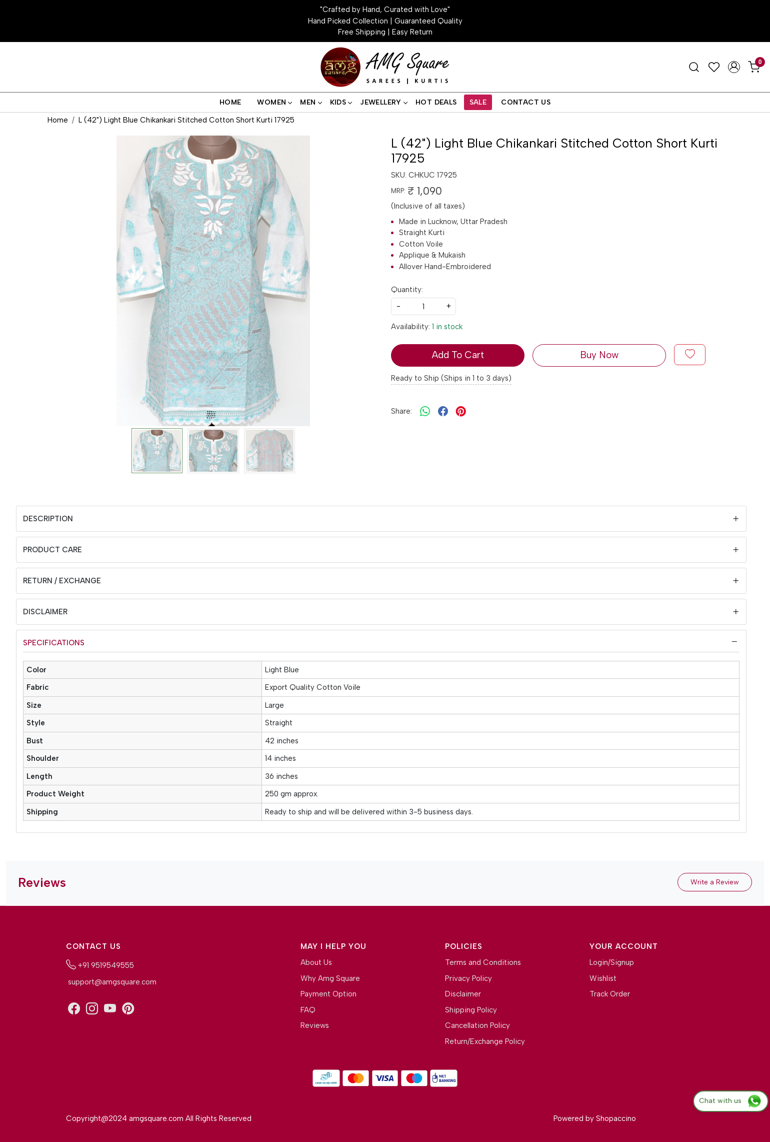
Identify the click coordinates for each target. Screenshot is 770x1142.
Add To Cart (458, 355)
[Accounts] (734, 67)
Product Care (52, 549)
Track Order (610, 993)
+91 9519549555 (100, 964)
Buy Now (599, 355)
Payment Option (328, 993)
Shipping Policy (471, 1009)
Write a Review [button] (714, 882)
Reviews (314, 1025)
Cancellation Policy (477, 1025)
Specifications (53, 642)
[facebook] (443, 411)
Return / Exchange (62, 580)
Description (48, 518)
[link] (694, 67)
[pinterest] (461, 411)
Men (310, 102)
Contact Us (525, 102)
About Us (316, 962)
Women (274, 102)
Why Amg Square (330, 978)
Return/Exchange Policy (485, 1041)
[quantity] (423, 306)
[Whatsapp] (425, 411)
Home (231, 102)
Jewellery (383, 102)
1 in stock (447, 326)
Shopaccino (616, 1118)
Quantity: (407, 289)
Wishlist (603, 978)
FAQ (308, 1009)
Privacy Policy (468, 978)
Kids (341, 102)
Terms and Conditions (483, 962)
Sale (478, 102)
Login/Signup (612, 962)
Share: (401, 411)
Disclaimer (45, 611)
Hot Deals (436, 102)
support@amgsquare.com (111, 981)
